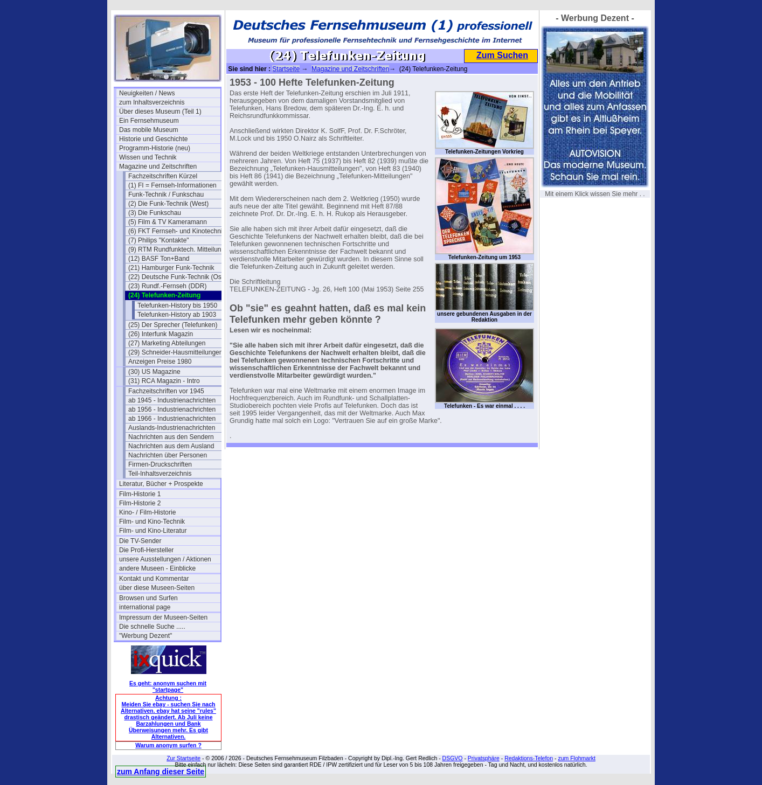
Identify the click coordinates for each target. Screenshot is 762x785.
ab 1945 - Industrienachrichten (172, 400)
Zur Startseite (183, 758)
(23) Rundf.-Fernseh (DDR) (167, 286)
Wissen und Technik (148, 157)
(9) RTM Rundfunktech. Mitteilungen (179, 249)
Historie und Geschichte (153, 139)
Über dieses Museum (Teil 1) (160, 111)
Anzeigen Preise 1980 (159, 361)
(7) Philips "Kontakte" (158, 240)
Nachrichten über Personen (167, 455)
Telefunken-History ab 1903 (176, 314)
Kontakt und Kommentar (154, 578)
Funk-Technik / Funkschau (166, 194)
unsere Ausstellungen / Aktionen (165, 559)
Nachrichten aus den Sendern (171, 437)
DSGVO (452, 758)
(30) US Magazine (154, 372)
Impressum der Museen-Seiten (163, 617)
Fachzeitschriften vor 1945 (166, 391)
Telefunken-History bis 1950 (177, 305)
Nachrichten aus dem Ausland (171, 446)
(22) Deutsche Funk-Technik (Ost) (176, 277)
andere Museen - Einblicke (157, 568)
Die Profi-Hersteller (146, 550)
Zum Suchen (502, 55)
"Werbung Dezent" (145, 636)
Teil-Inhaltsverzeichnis (159, 473)
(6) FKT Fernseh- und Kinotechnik (177, 231)
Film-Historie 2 (140, 503)
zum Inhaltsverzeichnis (151, 102)
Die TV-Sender (140, 541)
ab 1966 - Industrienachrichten (172, 418)
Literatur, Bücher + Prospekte (161, 484)
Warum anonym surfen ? (168, 745)
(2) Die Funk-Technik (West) (168, 203)
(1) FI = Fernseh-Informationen (172, 185)
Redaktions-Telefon (528, 758)
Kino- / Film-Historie (147, 512)
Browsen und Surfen (148, 598)
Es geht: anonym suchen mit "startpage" (167, 686)
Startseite (286, 69)
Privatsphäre (484, 758)
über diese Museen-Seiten (157, 588)
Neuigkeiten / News (147, 93)
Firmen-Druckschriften (160, 464)
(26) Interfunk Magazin (160, 334)
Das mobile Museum (148, 130)
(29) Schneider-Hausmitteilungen (175, 352)
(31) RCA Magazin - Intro (164, 381)
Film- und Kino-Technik (152, 521)
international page (144, 607)
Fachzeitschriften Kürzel (162, 176)
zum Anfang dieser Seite (160, 771)
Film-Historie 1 (140, 494)
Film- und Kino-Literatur (152, 530)
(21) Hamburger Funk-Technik (171, 268)
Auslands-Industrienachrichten (171, 428)
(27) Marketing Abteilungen (166, 343)
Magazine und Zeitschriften (158, 166)
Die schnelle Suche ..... (152, 626)
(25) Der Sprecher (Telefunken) (172, 325)
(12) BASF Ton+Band (159, 258)
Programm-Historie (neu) (154, 148)
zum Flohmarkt (576, 758)
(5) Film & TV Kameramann (167, 222)
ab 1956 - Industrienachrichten (172, 409)
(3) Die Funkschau (154, 213)
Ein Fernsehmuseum (149, 120)
